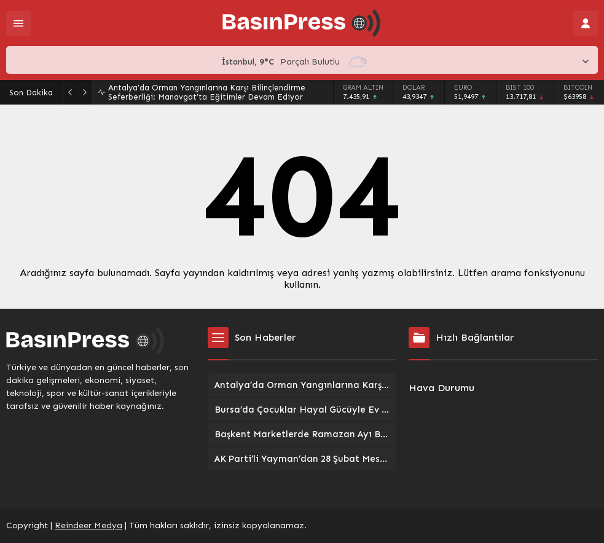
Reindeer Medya (88, 525)
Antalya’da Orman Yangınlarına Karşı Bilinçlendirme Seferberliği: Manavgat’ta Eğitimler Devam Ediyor (206, 92)
